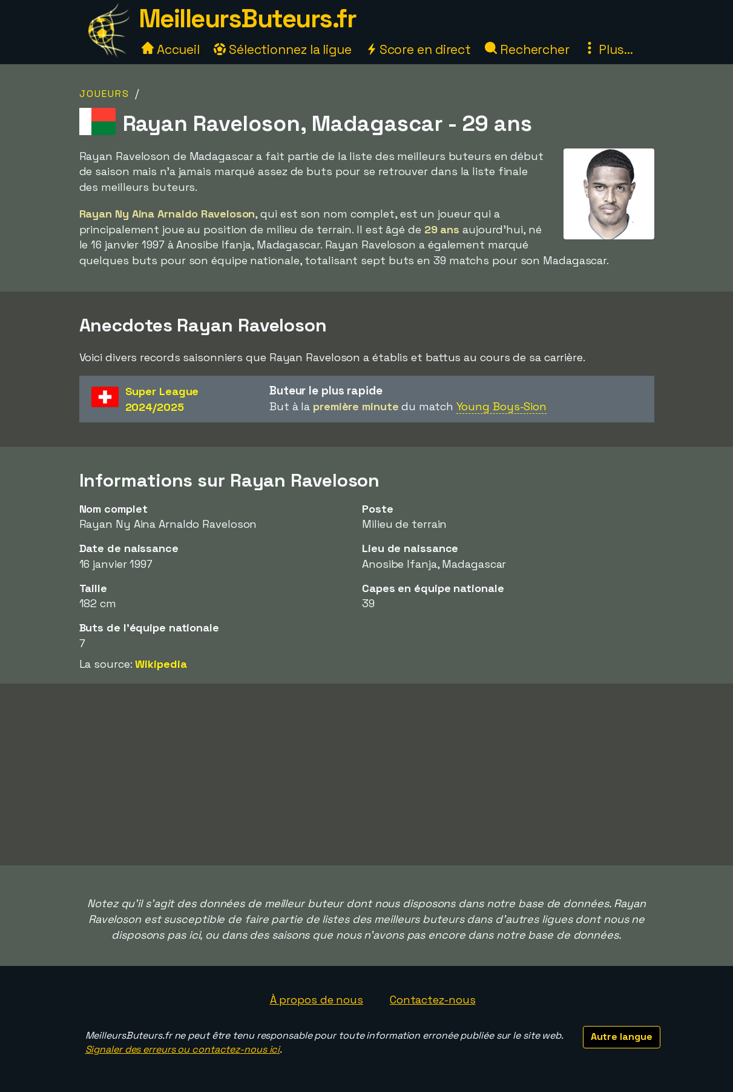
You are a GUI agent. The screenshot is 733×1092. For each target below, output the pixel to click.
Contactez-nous (433, 1000)
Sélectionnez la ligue (283, 49)
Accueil (171, 49)
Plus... (608, 49)
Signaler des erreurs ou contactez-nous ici (182, 1049)
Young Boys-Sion (501, 406)
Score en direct (418, 49)
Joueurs (104, 93)
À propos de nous (316, 1000)
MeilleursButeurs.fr (248, 18)
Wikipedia (160, 664)
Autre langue (621, 1036)
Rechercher (527, 49)
